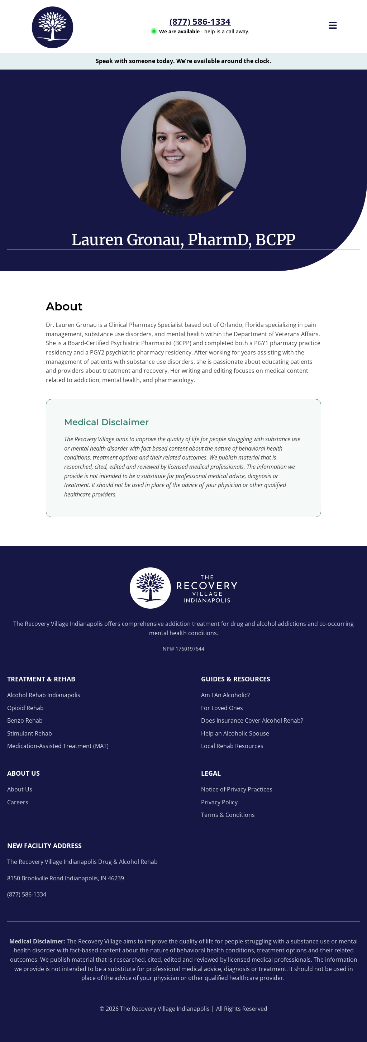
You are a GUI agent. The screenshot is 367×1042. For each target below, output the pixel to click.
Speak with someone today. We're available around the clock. (183, 61)
